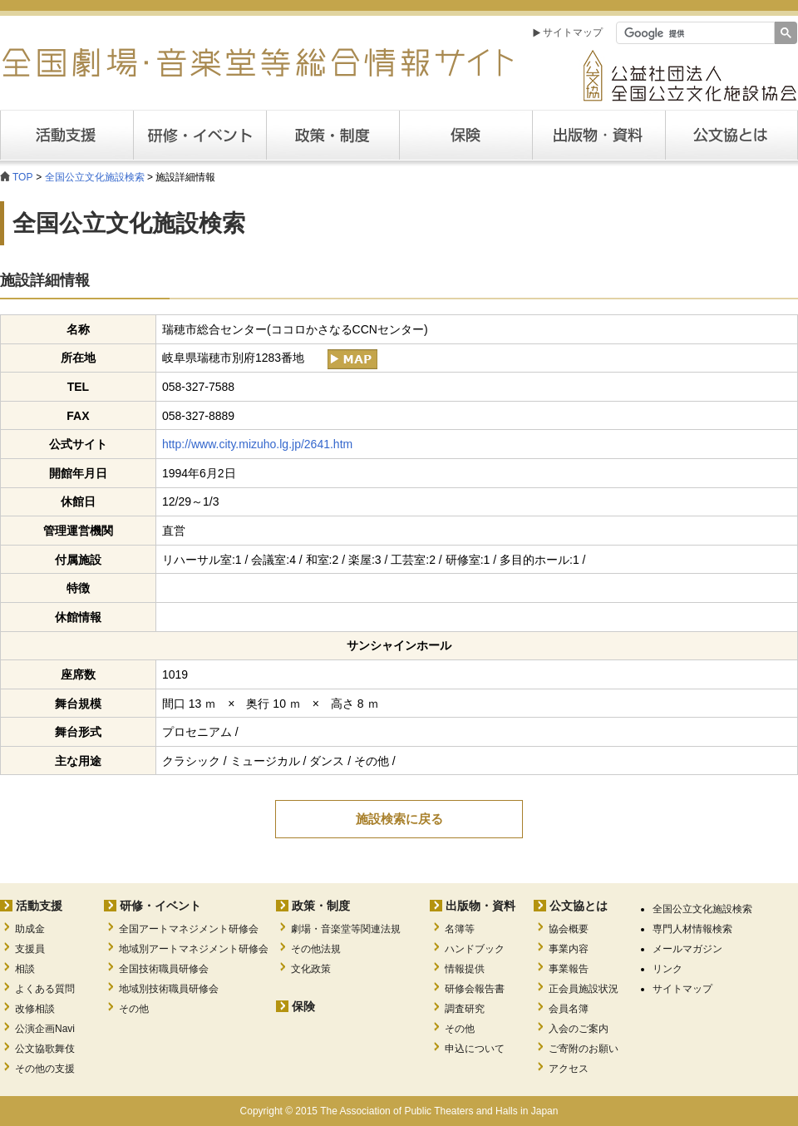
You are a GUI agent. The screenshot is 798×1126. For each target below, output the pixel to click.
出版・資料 (598, 135)
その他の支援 (45, 1068)
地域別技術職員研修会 (169, 989)
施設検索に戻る (399, 819)
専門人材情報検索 (692, 929)
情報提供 (465, 969)
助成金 (30, 929)
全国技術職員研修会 (164, 969)
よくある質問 (45, 989)
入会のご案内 (578, 1029)
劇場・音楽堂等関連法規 (346, 929)
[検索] (693, 33)
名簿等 (460, 929)
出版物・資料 (480, 905)
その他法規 (316, 949)
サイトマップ (573, 32)
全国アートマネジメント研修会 (189, 929)
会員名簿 (569, 1009)
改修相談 (35, 1009)
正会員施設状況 (583, 989)
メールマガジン (687, 949)
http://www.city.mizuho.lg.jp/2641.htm (257, 444)
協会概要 (569, 929)
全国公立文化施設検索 (95, 177)
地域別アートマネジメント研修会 (193, 949)
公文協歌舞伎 (45, 1048)
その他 (134, 1009)
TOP (22, 177)
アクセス (569, 1068)
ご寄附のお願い (583, 1048)
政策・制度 (332, 135)
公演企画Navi (45, 1029)
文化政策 (311, 969)
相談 (25, 969)
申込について (475, 1048)
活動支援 (66, 135)
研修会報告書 (475, 989)
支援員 (30, 949)
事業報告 (569, 969)
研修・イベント (160, 905)
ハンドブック (475, 949)
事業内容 (569, 949)
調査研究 (465, 1009)
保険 (465, 135)
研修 (199, 135)
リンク (667, 969)
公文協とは (797, 134)
